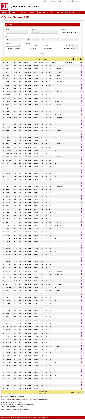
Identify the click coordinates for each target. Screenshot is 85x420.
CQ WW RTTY (54, 1)
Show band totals (48, 45)
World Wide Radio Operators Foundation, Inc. (22, 417)
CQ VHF (75, 1)
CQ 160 (69, 1)
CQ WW (41, 1)
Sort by (68, 45)
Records (42, 12)
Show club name (33, 48)
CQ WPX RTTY (62, 1)
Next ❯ (72, 59)
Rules (14, 12)
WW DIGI (81, 1)
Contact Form (25, 409)
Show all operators (48, 48)
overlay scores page (70, 32)
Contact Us (70, 12)
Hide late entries (33, 45)
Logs (51, 12)
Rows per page (68, 48)
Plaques (23, 12)
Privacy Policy (45, 417)
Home (4, 12)
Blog (79, 12)
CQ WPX (47, 1)
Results (32, 12)
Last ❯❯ (79, 59)
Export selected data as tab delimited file (12, 396)
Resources (60, 12)
